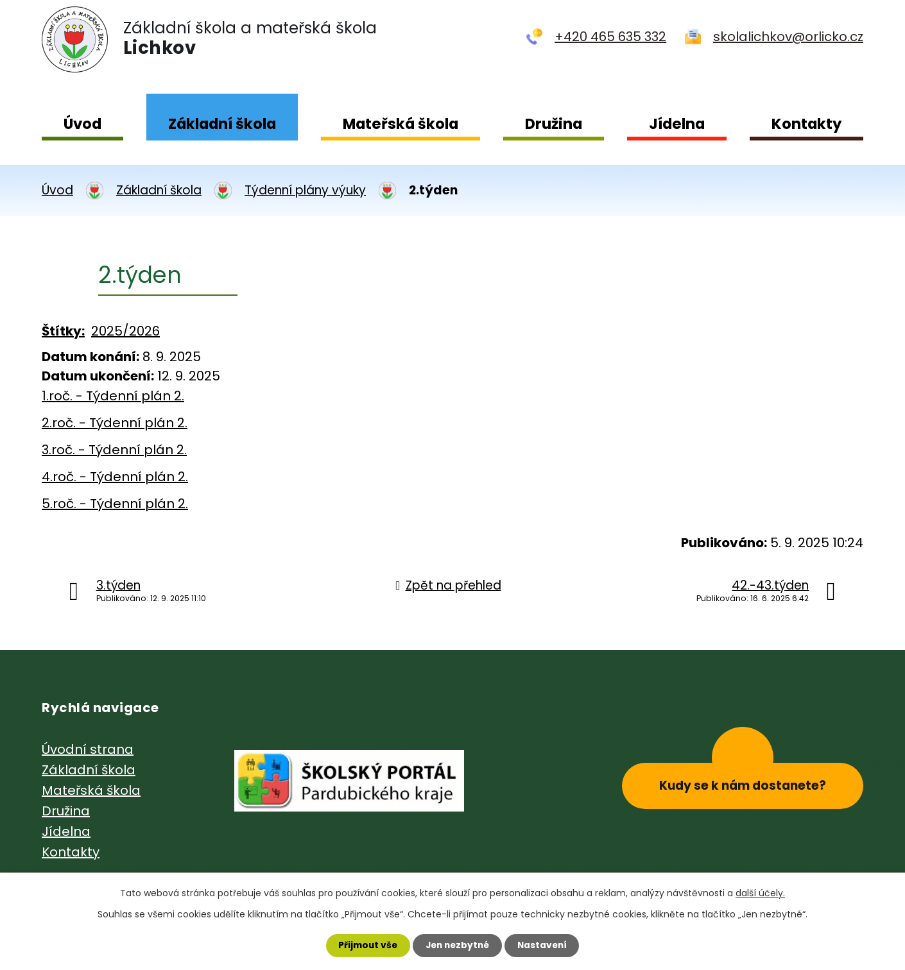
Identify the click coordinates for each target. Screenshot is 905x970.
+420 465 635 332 (610, 37)
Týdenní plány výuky (305, 190)
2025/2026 (125, 331)
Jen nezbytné (457, 945)
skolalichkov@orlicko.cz (788, 37)
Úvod (82, 124)
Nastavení (545, 945)
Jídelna (677, 124)
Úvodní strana (88, 749)
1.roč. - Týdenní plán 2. (113, 396)
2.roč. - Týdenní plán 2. (114, 423)
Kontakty (806, 124)
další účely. (760, 892)
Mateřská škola (400, 124)
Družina (553, 124)
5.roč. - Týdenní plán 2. (115, 504)
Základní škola (222, 124)
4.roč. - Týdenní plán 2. (115, 477)
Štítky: (63, 331)
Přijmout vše (364, 945)
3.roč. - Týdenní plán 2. (114, 450)
